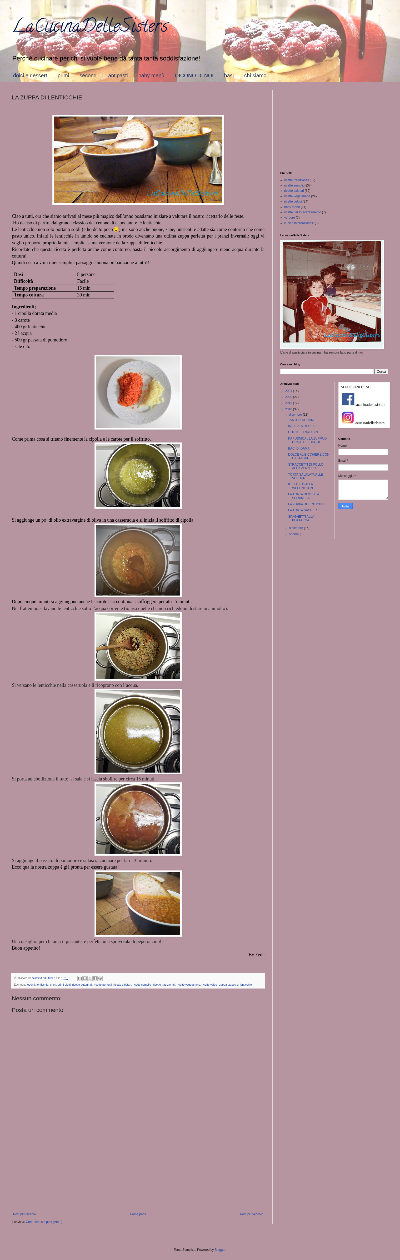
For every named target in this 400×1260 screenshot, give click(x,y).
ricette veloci (210, 984)
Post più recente (24, 1214)
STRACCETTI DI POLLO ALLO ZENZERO (305, 466)
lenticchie (42, 984)
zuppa (223, 984)
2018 (289, 409)
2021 (289, 391)
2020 (289, 397)
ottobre (294, 534)
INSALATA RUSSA (301, 426)
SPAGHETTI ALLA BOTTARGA (301, 518)
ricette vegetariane (188, 984)
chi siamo (255, 75)
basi (229, 75)
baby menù (151, 75)
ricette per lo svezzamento (302, 212)
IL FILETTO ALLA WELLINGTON (300, 486)
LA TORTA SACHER (302, 510)
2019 (289, 403)
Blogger (220, 1250)
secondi (88, 75)
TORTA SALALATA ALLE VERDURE (305, 476)
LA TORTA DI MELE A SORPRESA (303, 496)
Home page (138, 1214)
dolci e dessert (30, 75)
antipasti (118, 75)
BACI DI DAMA (298, 448)
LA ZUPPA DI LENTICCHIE (307, 504)
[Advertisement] (138, 1169)
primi (63, 75)
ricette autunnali (82, 984)
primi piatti (64, 984)
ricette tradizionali (164, 984)
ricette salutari (122, 984)
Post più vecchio (251, 1214)
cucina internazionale (299, 223)
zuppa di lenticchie (240, 984)
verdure (289, 217)
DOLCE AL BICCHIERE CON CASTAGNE (308, 456)
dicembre (296, 414)
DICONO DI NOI (194, 75)
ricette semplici (142, 984)
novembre (296, 528)
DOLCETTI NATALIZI (303, 432)
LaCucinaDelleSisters (90, 28)
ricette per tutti (103, 984)
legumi (31, 984)
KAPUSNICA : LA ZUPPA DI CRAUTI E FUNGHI (308, 440)
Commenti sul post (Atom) (44, 1222)
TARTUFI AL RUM (301, 420)
